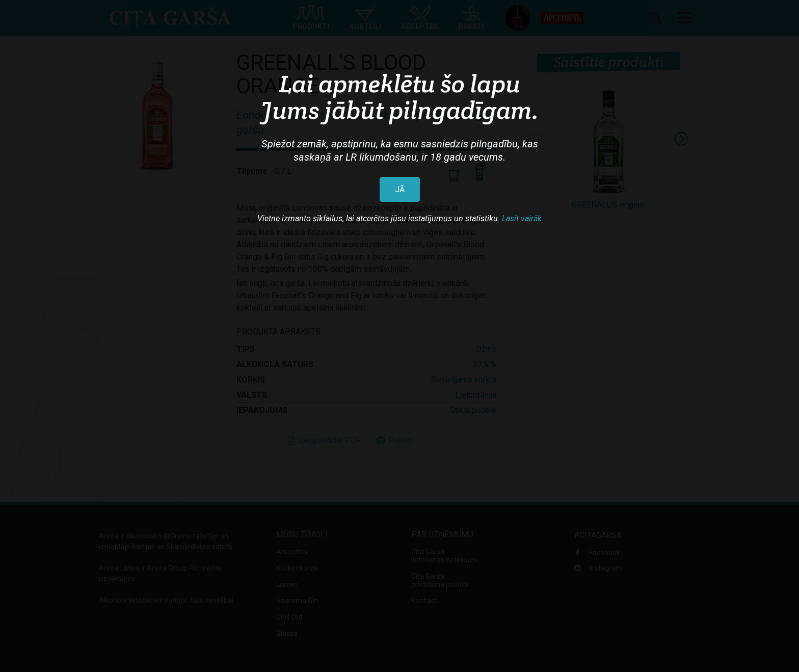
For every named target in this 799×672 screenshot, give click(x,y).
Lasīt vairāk (522, 218)
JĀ (400, 189)
